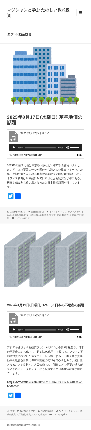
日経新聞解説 (37, 211)
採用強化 (66, 214)
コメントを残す (22, 218)
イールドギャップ (58, 211)
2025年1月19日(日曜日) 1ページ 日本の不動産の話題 (45, 305)
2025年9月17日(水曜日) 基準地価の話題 (45, 120)
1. (26, 155)
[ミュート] (67, 147)
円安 (26, 214)
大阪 (59, 214)
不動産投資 (17, 214)
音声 (12, 411)
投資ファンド (32, 414)
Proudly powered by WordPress (23, 424)
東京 (74, 214)
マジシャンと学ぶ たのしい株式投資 (38, 12)
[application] (45, 147)
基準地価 (43, 214)
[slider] (40, 147)
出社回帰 (34, 214)
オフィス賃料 (74, 211)
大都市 (52, 214)
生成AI (43, 414)
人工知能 (21, 414)
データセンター (71, 411)
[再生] (13, 147)
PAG (61, 411)
